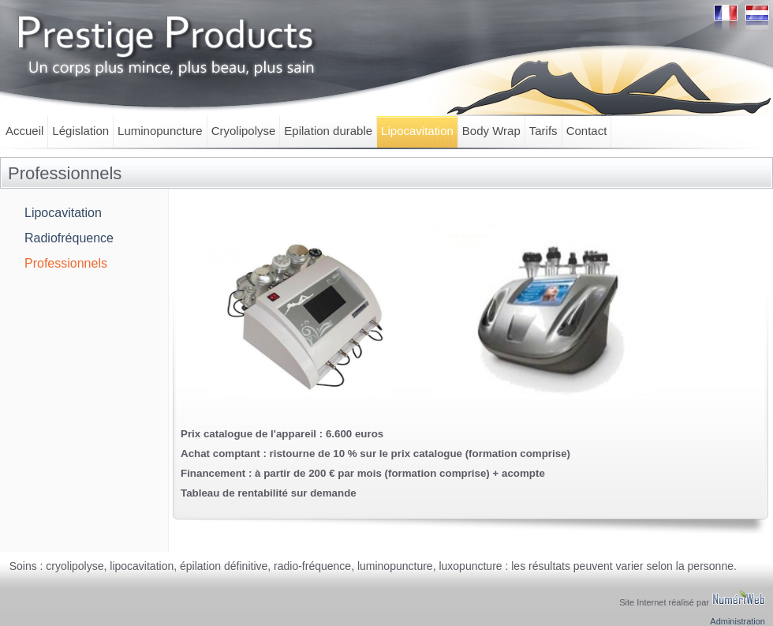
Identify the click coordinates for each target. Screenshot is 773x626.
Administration (737, 621)
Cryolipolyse (243, 130)
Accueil (24, 130)
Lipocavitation (417, 130)
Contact (586, 130)
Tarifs (543, 130)
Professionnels (65, 263)
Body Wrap (491, 130)
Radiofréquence (69, 238)
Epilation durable (328, 130)
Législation (80, 130)
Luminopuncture (160, 130)
